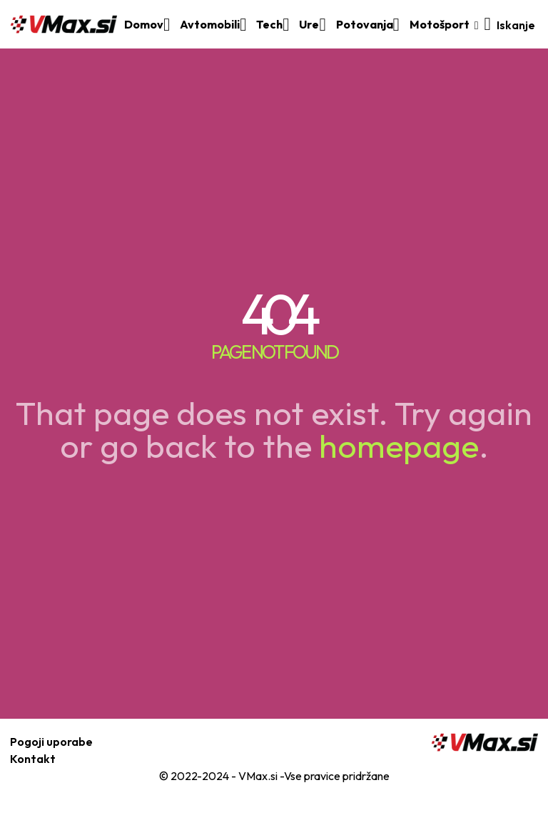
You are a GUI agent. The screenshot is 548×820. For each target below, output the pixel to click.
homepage (399, 445)
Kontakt (33, 759)
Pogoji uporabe (51, 741)
